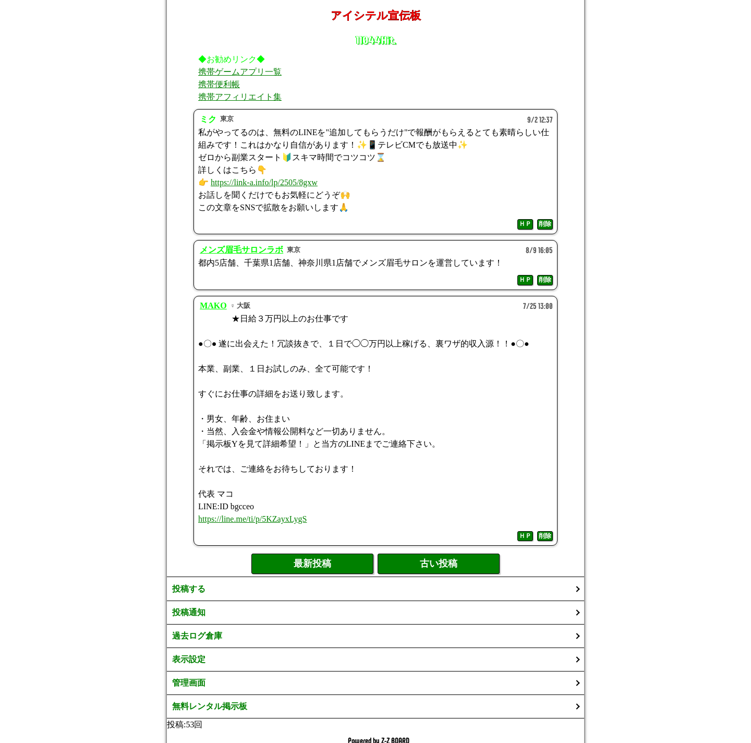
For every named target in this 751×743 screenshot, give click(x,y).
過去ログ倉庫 (197, 635)
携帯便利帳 (219, 84)
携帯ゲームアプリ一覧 (240, 71)
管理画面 (188, 682)
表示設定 (188, 659)
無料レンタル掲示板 (209, 706)
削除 (545, 223)
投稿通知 (188, 612)
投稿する (188, 588)
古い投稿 (438, 563)
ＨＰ (525, 223)
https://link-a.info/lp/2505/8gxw (264, 182)
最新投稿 (312, 563)
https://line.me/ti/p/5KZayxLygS (252, 518)
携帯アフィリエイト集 (240, 96)
